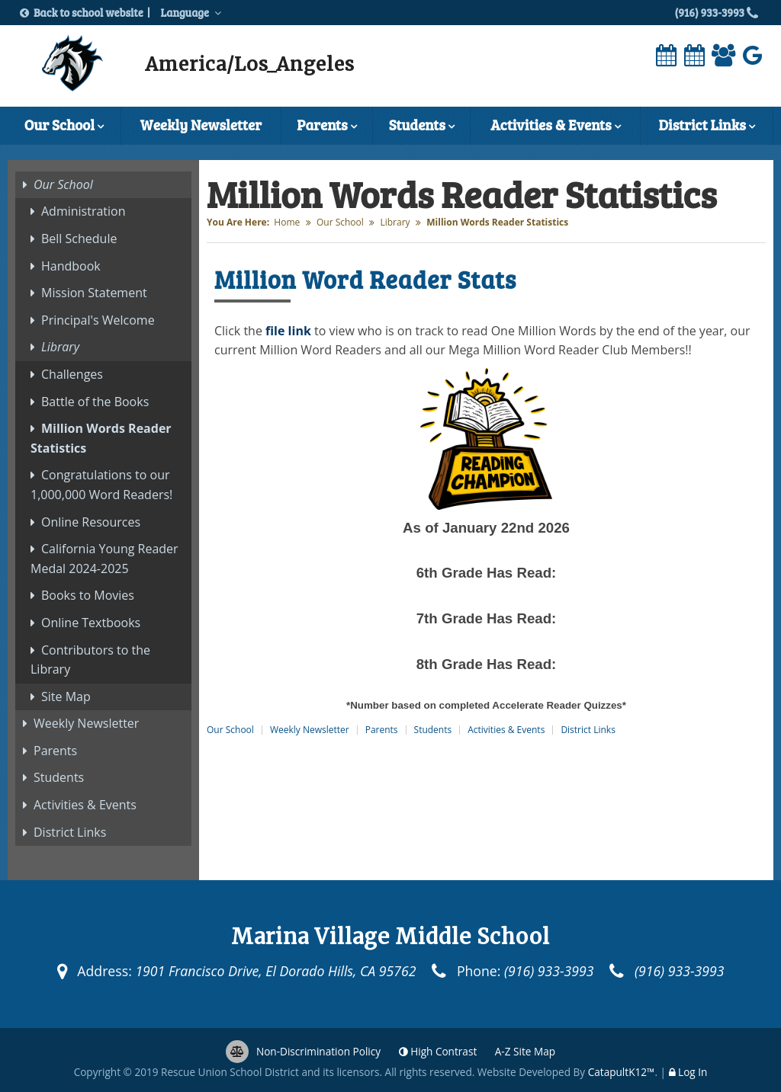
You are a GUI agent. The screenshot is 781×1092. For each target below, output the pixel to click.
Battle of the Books (95, 401)
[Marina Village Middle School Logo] (72, 66)
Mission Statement (94, 292)
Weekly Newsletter (201, 124)
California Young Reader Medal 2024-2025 (104, 558)
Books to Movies (87, 595)
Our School (64, 126)
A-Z (525, 1051)
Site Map (66, 696)
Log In (692, 1072)
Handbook (71, 266)
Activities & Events (555, 126)
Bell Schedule (79, 238)
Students (422, 126)
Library (395, 222)
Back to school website (86, 12)
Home (287, 222)
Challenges (72, 374)
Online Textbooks (90, 622)
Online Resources (90, 522)
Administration (83, 211)
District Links (706, 126)
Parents (326, 126)
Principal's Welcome (98, 320)
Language (193, 12)
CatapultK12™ (621, 1072)
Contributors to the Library (90, 660)
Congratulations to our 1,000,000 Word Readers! (101, 484)
